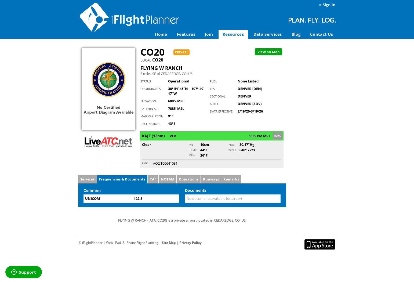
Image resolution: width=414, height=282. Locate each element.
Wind (232, 150)
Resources (233, 34)
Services (87, 179)
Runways (211, 179)
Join (209, 34)
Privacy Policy (190, 242)
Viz (191, 144)
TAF (153, 179)
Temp (193, 150)
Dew (192, 155)
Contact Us (321, 34)
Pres (231, 144)
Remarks (231, 179)
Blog (296, 34)
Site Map (169, 242)
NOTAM (167, 179)
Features (186, 34)
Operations (188, 179)
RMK (145, 163)
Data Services (267, 34)
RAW (277, 135)
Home (161, 34)
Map (268, 51)
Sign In (329, 4)
